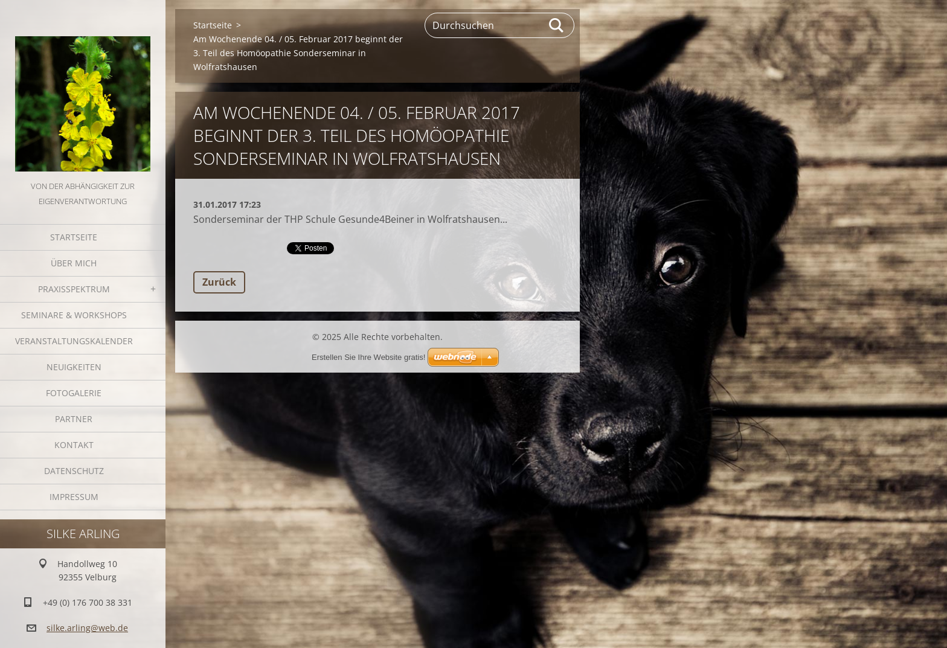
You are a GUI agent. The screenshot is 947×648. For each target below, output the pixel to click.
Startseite (73, 237)
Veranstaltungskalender (74, 341)
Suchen (557, 25)
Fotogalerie (73, 393)
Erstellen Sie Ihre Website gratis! (368, 357)
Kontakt (74, 445)
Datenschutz (74, 470)
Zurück (219, 282)
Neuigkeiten (74, 367)
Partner (73, 419)
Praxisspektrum (74, 289)
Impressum (74, 496)
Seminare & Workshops (74, 315)
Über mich (74, 263)
